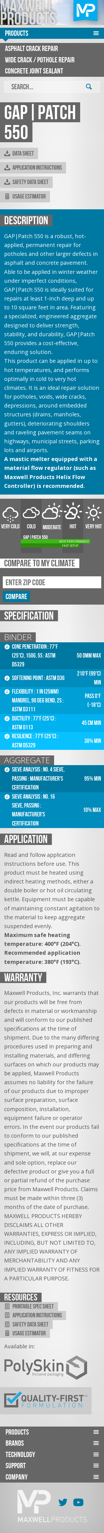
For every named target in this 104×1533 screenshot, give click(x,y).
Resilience (18, 736)
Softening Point (24, 678)
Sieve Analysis (22, 769)
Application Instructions (33, 167)
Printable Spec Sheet (29, 1306)
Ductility (17, 718)
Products (16, 33)
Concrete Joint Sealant (34, 71)
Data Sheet (19, 153)
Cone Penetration (25, 646)
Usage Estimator (25, 196)
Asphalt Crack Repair (31, 48)
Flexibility (19, 691)
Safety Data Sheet (26, 182)
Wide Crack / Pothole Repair (40, 60)
